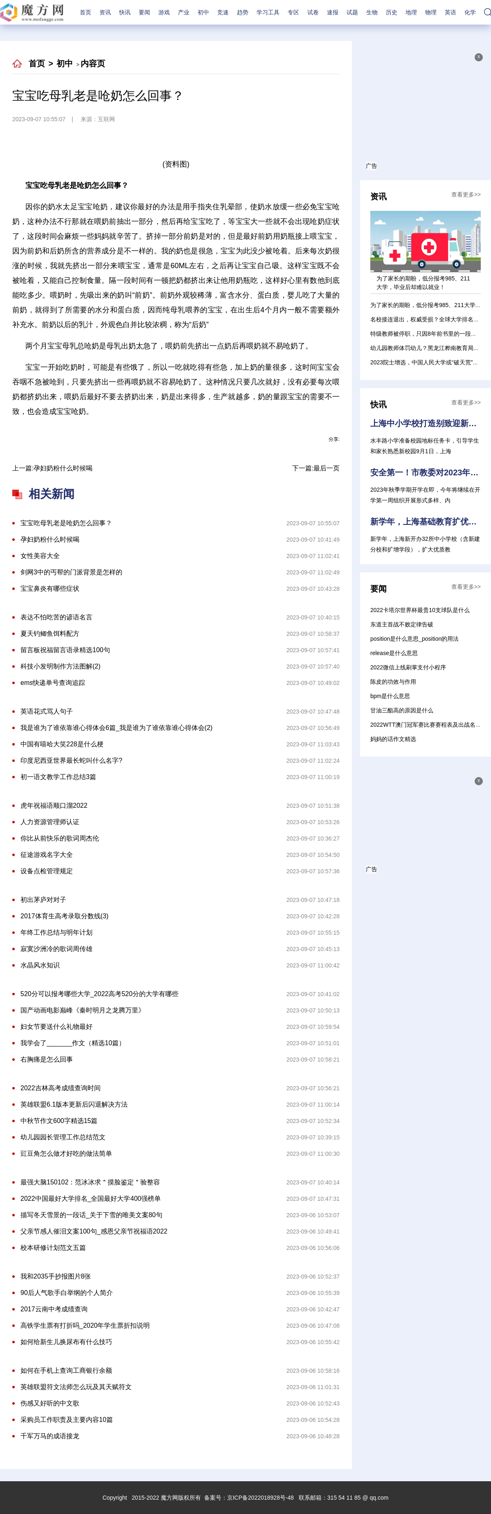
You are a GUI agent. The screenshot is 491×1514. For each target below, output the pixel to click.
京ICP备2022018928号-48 (260, 1497)
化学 (470, 12)
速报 (332, 12)
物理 (431, 12)
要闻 (144, 12)
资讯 (105, 12)
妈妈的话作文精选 (393, 739)
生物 (372, 12)
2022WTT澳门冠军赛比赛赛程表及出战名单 (425, 724)
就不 (203, 431)
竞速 (223, 12)
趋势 (242, 12)
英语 (450, 12)
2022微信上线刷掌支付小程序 (408, 667)
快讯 (125, 12)
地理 (411, 12)
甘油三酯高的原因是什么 (401, 710)
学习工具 (268, 12)
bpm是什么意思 (390, 696)
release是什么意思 (394, 653)
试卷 (313, 12)
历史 (391, 12)
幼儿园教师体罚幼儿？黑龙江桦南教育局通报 (427, 348)
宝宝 (163, 431)
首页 (85, 12)
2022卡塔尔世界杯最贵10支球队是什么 (420, 610)
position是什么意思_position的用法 (414, 638)
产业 (183, 12)
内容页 (93, 63)
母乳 (183, 431)
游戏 (164, 12)
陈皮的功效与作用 (393, 681)
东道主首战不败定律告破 (401, 624)
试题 (352, 12)
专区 (293, 12)
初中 (203, 12)
